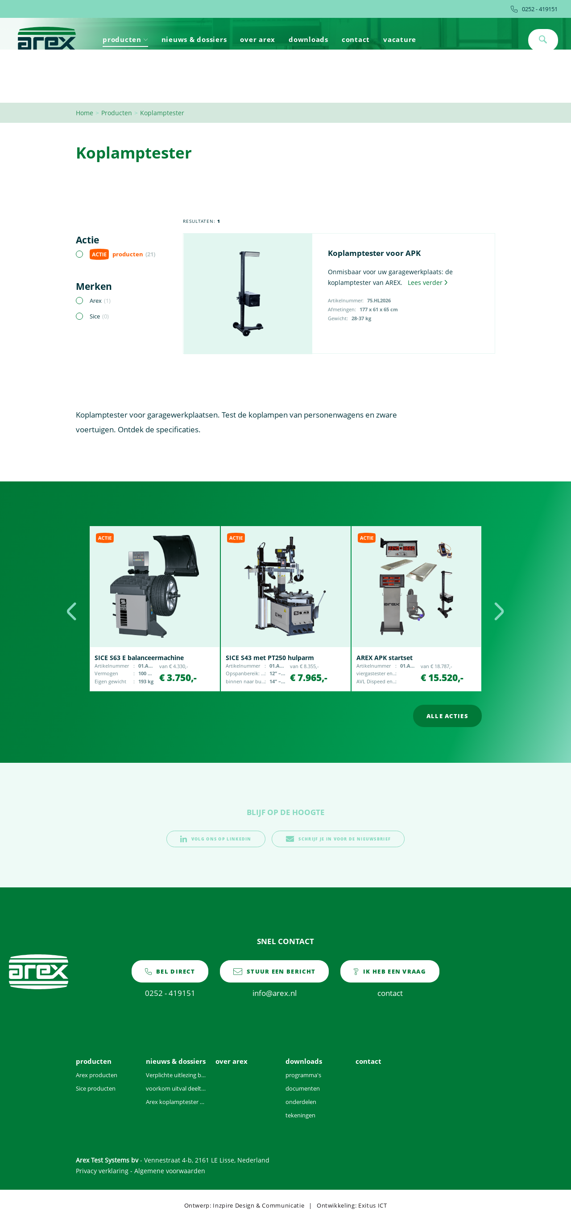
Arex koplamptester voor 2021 (176, 1102)
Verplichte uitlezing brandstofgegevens (176, 1075)
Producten (116, 113)
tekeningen (300, 1115)
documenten (303, 1088)
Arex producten (96, 1075)
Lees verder (427, 282)
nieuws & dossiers (194, 39)
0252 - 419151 (534, 9)
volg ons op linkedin (216, 839)
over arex (257, 39)
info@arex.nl (274, 979)
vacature (399, 39)
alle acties (447, 716)
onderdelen (301, 1102)
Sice (99, 316)
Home (84, 113)
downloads (308, 39)
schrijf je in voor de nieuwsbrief (338, 839)
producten (125, 39)
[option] (154, 608)
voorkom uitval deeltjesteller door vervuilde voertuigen (176, 1088)
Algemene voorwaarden (169, 1171)
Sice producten (96, 1088)
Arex (100, 301)
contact (356, 39)
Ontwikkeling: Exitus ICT (352, 1205)
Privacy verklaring (102, 1171)
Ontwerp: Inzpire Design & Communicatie (244, 1205)
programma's (303, 1075)
